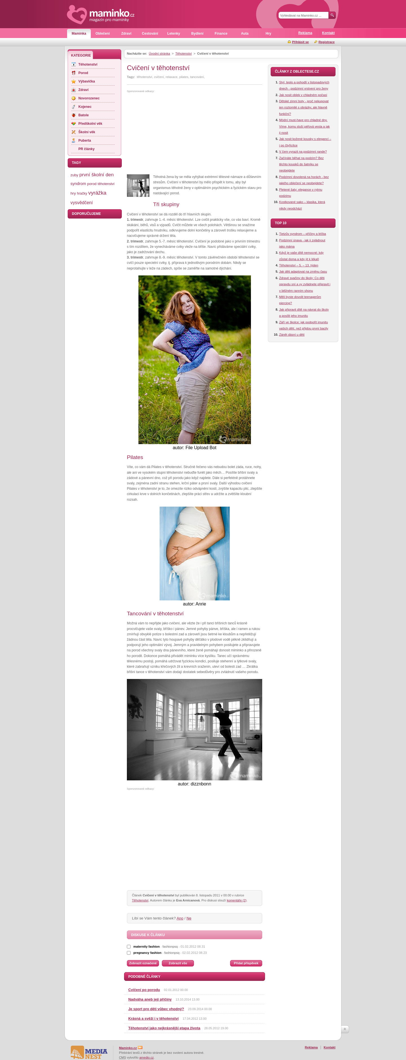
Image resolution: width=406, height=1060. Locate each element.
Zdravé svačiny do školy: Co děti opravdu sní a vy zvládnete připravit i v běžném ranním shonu (304, 284)
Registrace (327, 42)
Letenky (173, 33)
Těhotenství (183, 53)
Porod (83, 73)
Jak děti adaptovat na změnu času (303, 271)
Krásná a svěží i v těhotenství (153, 1018)
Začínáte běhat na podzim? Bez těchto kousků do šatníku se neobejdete (301, 164)
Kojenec (85, 107)
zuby (74, 175)
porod (91, 184)
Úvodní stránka (159, 53)
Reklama (305, 33)
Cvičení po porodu (144, 990)
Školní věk (86, 132)
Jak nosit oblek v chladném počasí (303, 95)
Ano (179, 918)
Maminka (79, 33)
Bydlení (197, 33)
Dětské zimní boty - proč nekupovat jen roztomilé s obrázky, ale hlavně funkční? (303, 107)
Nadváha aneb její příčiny (150, 999)
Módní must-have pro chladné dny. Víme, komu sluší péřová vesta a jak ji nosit (304, 126)
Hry (268, 33)
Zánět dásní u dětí (291, 334)
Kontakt (328, 33)
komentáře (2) (237, 900)
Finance (221, 33)
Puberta (84, 140)
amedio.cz (146, 1057)
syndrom (78, 183)
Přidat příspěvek (246, 963)
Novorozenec (89, 98)
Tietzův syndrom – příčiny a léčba (302, 233)
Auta (245, 33)
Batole (83, 115)
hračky (82, 193)
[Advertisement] (174, 133)
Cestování (150, 33)
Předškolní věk (90, 124)
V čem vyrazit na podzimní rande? (303, 151)
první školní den (96, 174)
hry (73, 193)
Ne (189, 918)
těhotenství (106, 184)
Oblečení (103, 33)
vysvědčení (81, 202)
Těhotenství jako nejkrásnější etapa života (164, 1028)
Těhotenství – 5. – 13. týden (298, 265)
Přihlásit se (300, 42)
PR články (86, 149)
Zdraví (126, 33)
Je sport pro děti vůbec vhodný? (156, 1009)
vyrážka (97, 193)
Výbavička (86, 81)
